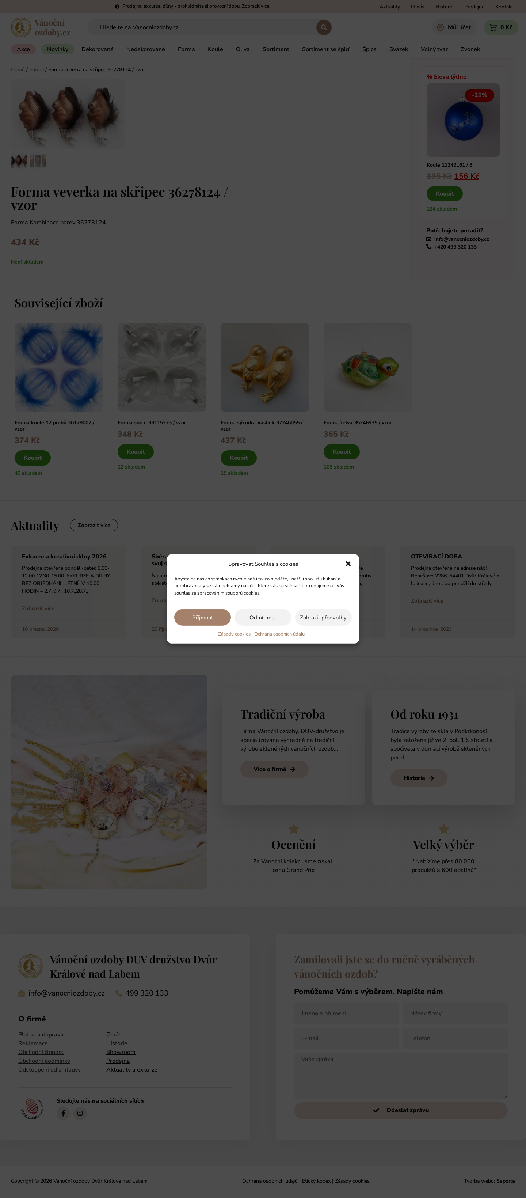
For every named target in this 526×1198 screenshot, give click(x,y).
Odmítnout (262, 617)
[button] (348, 564)
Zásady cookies (234, 634)
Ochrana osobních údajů (279, 634)
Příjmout (202, 617)
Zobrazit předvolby (323, 617)
